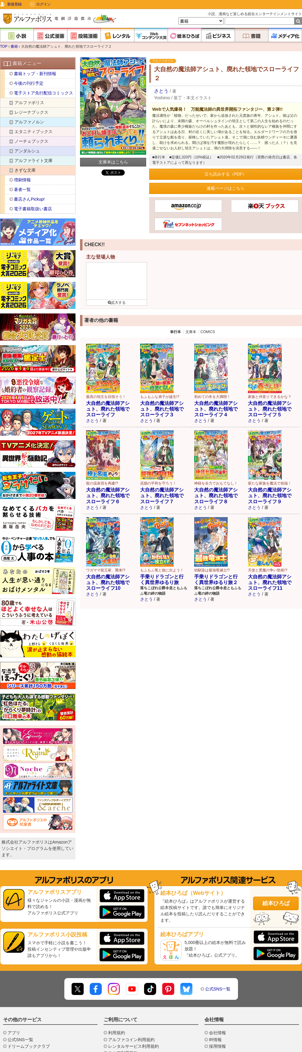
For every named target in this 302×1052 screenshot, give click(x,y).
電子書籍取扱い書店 (33, 208)
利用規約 (116, 1032)
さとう (161, 91)
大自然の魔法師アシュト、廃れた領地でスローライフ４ (216, 409)
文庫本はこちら (113, 162)
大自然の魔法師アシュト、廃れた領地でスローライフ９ (269, 495)
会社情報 (217, 1032)
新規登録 (14, 4)
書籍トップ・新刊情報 (35, 73)
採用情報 (217, 1046)
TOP (3, 46)
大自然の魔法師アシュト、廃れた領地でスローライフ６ (108, 495)
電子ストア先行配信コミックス (43, 93)
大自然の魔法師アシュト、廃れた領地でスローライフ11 (269, 582)
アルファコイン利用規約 (131, 1039)
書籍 (14, 46)
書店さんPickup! (29, 199)
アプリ (14, 1032)
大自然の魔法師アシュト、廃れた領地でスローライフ (108, 409)
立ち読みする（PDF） (225, 174)
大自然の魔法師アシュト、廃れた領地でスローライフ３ (162, 409)
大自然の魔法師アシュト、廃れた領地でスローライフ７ (162, 495)
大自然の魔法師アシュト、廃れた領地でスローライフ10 (108, 582)
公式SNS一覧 (218, 989)
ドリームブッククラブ (29, 1046)
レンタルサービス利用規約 (133, 1046)
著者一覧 (22, 189)
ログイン (43, 4)
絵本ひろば (276, 903)
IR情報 (215, 1039)
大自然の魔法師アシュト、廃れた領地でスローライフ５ (269, 409)
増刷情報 (22, 179)
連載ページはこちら (226, 188)
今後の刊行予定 (28, 83)
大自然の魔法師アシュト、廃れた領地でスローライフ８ (216, 495)
